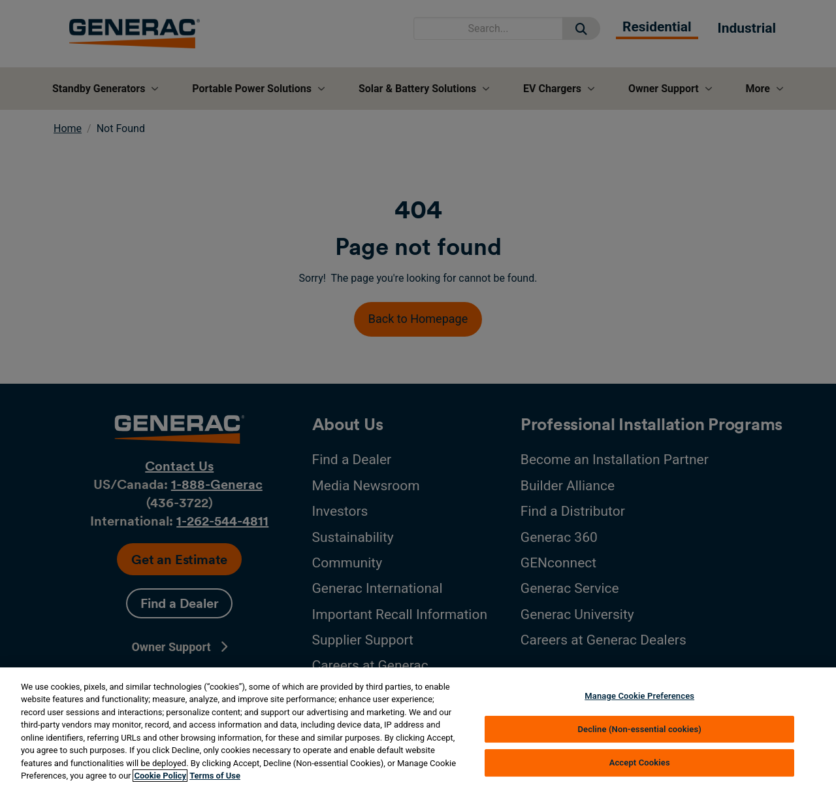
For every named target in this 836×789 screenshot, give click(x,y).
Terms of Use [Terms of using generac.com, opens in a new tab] (214, 776)
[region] (418, 728)
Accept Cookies (639, 762)
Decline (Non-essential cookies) (639, 729)
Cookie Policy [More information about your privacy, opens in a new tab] (160, 776)
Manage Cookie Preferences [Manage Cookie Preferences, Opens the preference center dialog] (639, 696)
